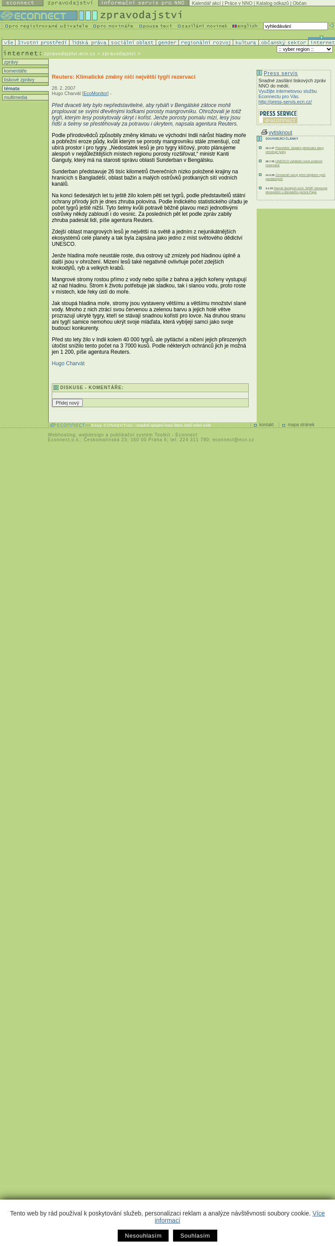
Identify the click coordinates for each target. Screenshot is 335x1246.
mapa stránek (301, 424)
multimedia (15, 97)
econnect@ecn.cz (233, 439)
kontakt (266, 424)
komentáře (15, 70)
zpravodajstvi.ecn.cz (70, 53)
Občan (299, 3)
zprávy (10, 62)
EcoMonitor (96, 93)
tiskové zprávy (19, 79)
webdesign (91, 434)
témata (11, 88)
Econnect (186, 434)
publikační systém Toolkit (140, 434)
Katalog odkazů (272, 3)
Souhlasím (195, 1235)
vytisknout (276, 133)
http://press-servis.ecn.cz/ (285, 101)
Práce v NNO (239, 3)
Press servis (281, 73)
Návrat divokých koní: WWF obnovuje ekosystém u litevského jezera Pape (296, 190)
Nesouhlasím (143, 1235)
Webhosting (62, 434)
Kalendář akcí (206, 3)
